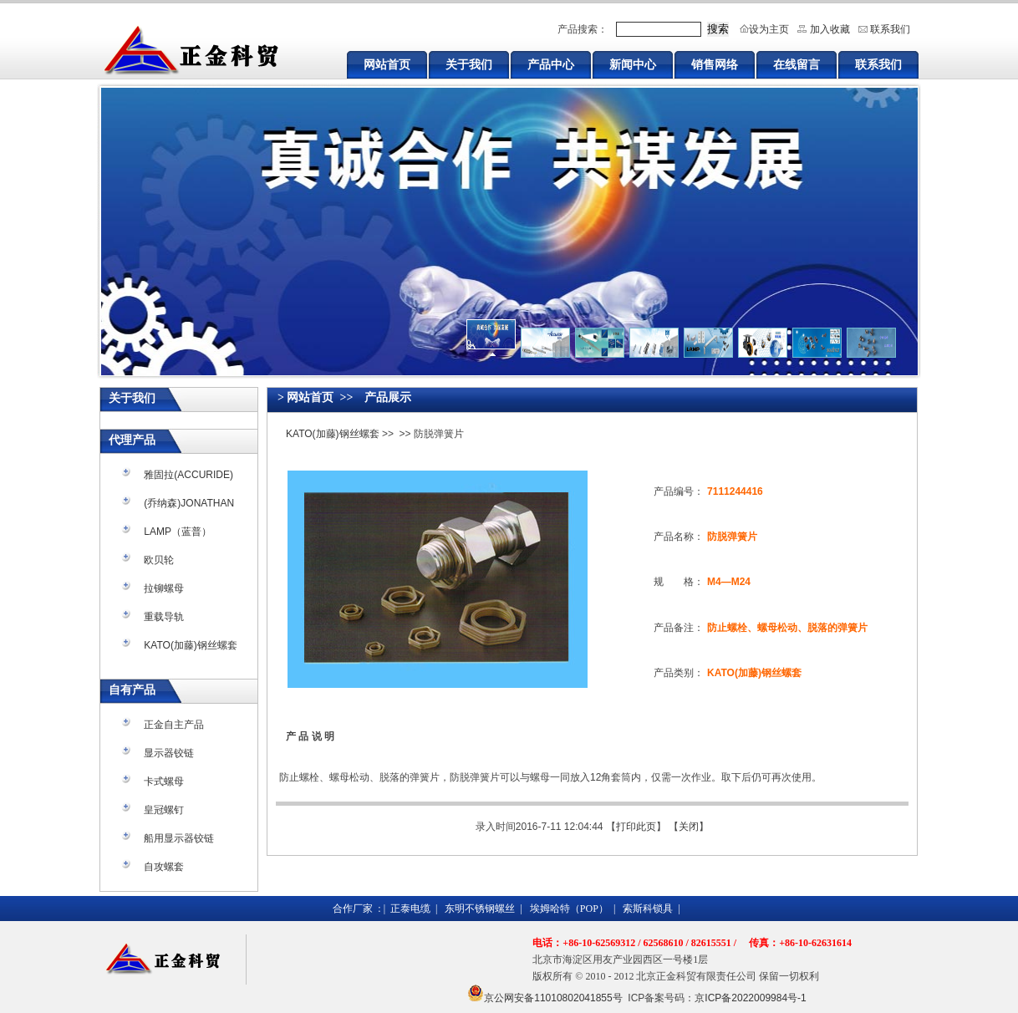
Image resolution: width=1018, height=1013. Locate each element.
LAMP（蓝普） (177, 531)
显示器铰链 (169, 753)
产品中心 (550, 64)
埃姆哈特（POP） (569, 908)
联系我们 (890, 29)
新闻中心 (632, 64)
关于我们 (468, 64)
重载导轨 (164, 617)
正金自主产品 (174, 724)
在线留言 (796, 64)
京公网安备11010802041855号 (553, 998)
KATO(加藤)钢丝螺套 (190, 645)
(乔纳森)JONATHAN (189, 503)
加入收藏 (830, 29)
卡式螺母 (164, 781)
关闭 (689, 826)
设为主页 (769, 29)
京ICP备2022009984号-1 (750, 998)
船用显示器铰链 (179, 838)
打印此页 (636, 826)
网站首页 (387, 64)
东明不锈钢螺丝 (480, 908)
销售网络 (714, 64)
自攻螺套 (164, 867)
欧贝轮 (159, 560)
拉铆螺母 (164, 588)
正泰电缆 (410, 908)
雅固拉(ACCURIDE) (188, 475)
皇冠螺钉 (164, 810)
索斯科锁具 (648, 908)
